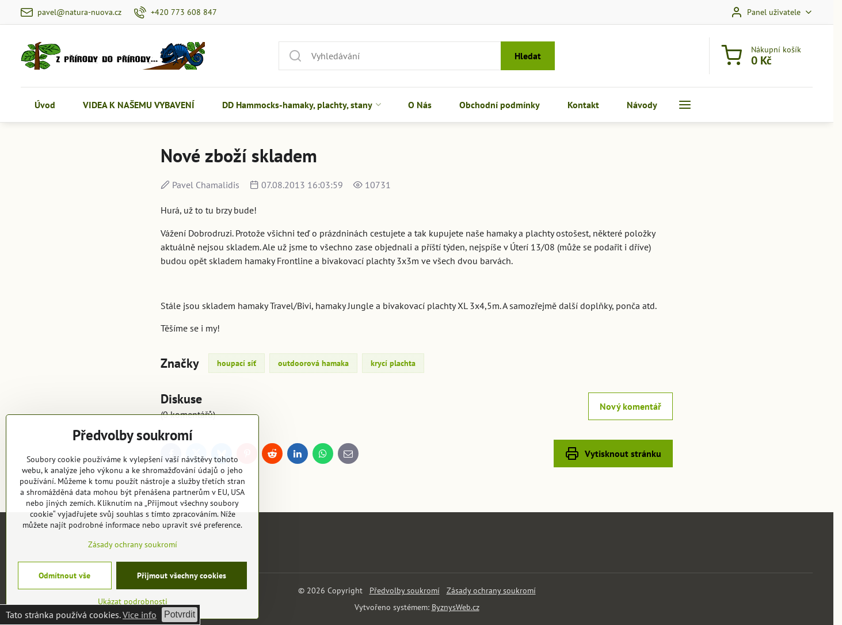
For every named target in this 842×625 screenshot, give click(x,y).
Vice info (140, 614)
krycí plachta (393, 363)
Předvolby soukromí (404, 590)
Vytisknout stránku (613, 453)
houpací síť (236, 363)
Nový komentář (630, 406)
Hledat (528, 56)
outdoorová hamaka (313, 363)
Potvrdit (179, 614)
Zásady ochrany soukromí (491, 590)
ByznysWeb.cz (455, 607)
